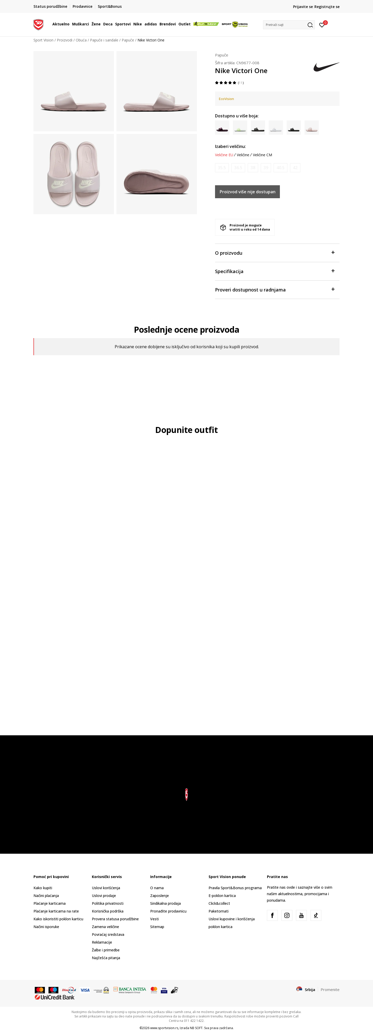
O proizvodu (274, 252)
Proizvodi (64, 40)
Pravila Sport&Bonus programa (235, 887)
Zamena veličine (105, 926)
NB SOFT (196, 1028)
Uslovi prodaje (104, 895)
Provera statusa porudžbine (115, 918)
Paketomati (219, 911)
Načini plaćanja (46, 895)
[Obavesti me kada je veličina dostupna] (222, 167)
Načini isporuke (46, 926)
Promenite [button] (330, 989)
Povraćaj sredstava (108, 934)
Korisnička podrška (107, 911)
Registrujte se (327, 6)
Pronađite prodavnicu (168, 911)
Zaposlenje (159, 895)
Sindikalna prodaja (165, 903)
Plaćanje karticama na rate (56, 911)
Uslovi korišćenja (106, 887)
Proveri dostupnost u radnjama (274, 289)
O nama (157, 887)
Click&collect (219, 903)
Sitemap (157, 926)
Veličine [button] (243, 155)
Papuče (128, 40)
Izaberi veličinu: (230, 146)
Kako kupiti (42, 887)
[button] (289, 24)
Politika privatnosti (107, 903)
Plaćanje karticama (49, 903)
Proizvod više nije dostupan (247, 192)
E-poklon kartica (222, 895)
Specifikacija (274, 270)
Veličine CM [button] (262, 155)
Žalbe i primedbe (106, 949)
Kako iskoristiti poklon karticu (58, 918)
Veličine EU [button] (224, 155)
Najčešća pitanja (106, 957)
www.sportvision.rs (164, 1028)
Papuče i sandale (104, 40)
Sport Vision (43, 40)
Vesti (154, 918)
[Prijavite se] (322, 25)
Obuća (81, 40)
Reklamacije (102, 942)
